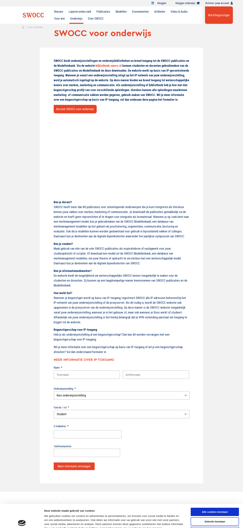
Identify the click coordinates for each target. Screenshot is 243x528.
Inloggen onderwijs (187, 3)
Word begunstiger (219, 15)
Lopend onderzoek (80, 11)
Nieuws (58, 11)
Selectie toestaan (215, 497)
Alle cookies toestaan (215, 487)
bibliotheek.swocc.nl (109, 65)
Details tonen (182, 521)
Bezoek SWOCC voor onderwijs (75, 109)
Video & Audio (179, 11)
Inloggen (163, 3)
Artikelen (159, 11)
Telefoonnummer (63, 446)
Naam (58, 367)
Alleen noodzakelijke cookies (214, 506)
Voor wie (59, 18)
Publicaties (103, 11)
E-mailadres (61, 426)
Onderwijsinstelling (65, 388)
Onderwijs (76, 18)
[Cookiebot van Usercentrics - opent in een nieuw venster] (22, 521)
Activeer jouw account (219, 3)
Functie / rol (61, 407)
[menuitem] (58, 11)
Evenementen (140, 11)
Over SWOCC (96, 18)
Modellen (121, 11)
